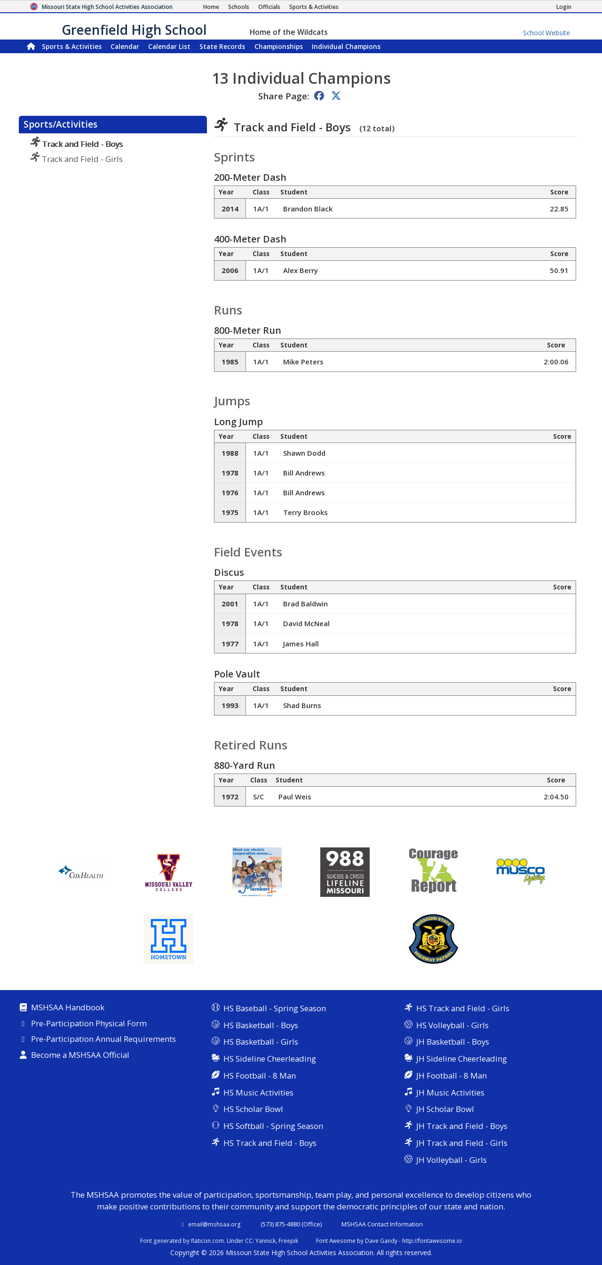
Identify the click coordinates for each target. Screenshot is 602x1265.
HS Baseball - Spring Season (274, 1008)
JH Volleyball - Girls (451, 1159)
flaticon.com (207, 1240)
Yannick (265, 1240)
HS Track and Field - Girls (462, 1008)
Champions (346, 46)
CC (249, 1240)
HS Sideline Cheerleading (269, 1058)
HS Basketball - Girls (260, 1041)
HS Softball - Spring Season (273, 1125)
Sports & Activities (72, 46)
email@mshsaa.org (214, 1224)
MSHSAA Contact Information (382, 1224)
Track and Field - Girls (76, 158)
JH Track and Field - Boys (461, 1125)
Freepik (288, 1240)
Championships (278, 46)
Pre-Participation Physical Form (89, 1024)
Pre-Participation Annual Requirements (103, 1039)
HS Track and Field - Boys (270, 1142)
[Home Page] (211, 6)
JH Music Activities (450, 1092)
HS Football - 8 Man (259, 1075)
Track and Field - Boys (76, 143)
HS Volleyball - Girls (452, 1025)
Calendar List (169, 46)
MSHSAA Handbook (67, 1008)
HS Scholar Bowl (253, 1109)
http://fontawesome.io (432, 1240)
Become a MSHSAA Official (80, 1055)
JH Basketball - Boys (452, 1041)
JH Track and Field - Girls (461, 1142)
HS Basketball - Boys (260, 1025)
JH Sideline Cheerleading (461, 1058)
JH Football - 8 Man (451, 1075)
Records (222, 46)
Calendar (125, 46)
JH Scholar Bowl (445, 1109)
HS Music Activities (258, 1092)
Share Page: (283, 96)
